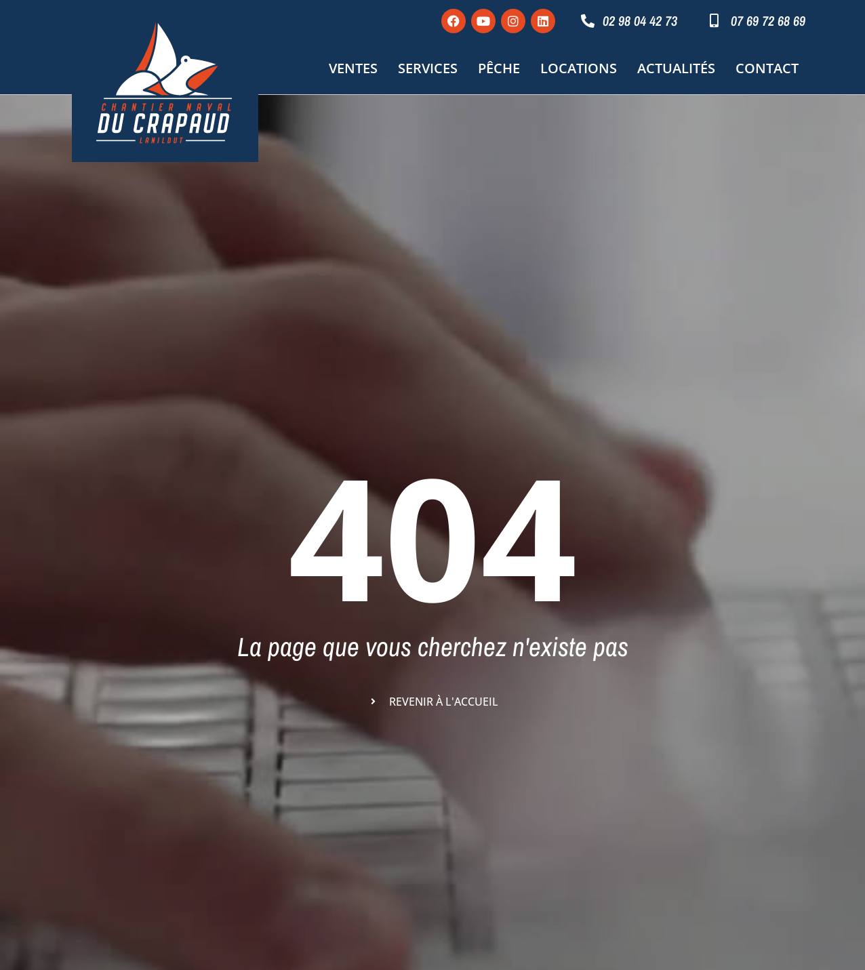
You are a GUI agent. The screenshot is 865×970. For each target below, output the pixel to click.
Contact (767, 68)
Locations (578, 68)
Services (428, 68)
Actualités (676, 68)
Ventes (353, 68)
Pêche (499, 68)
